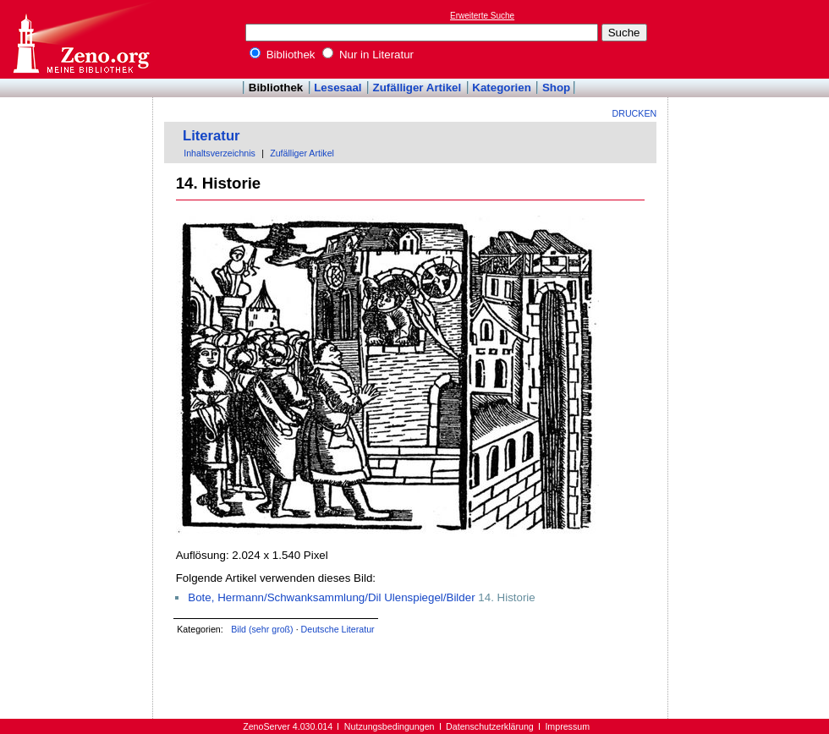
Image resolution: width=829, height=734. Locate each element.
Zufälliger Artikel (417, 87)
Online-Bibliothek (80, 39)
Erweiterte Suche (482, 15)
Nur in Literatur (368, 54)
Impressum (567, 726)
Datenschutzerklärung (490, 726)
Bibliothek (283, 54)
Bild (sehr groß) (262, 629)
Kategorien (501, 87)
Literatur (211, 136)
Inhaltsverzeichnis (219, 153)
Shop (556, 87)
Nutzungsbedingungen (389, 726)
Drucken (634, 113)
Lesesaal (337, 87)
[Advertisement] (77, 146)
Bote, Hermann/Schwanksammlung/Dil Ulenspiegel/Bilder (331, 597)
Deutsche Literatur (338, 629)
